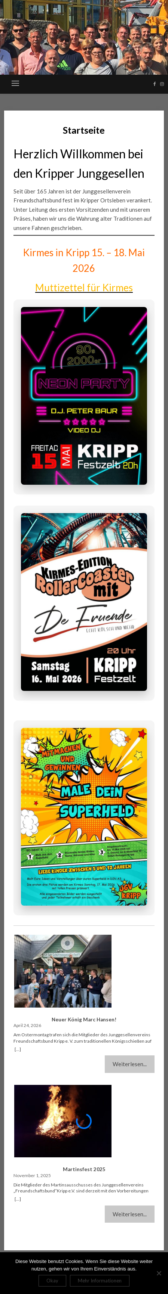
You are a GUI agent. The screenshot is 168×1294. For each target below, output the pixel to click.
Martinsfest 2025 (84, 1169)
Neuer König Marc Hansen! (84, 1020)
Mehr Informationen (100, 1281)
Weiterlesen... (130, 1064)
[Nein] (158, 1273)
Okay (52, 1281)
